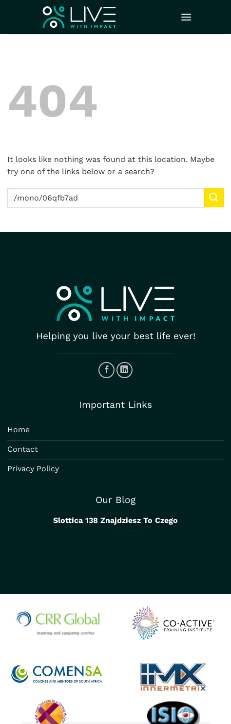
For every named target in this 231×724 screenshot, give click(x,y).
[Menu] (186, 17)
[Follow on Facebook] (106, 370)
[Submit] (214, 197)
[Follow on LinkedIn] (124, 370)
